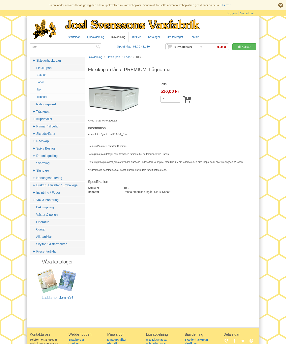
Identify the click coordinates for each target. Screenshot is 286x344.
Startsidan (74, 37)
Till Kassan (244, 46)
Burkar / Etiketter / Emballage (55, 185)
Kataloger (154, 37)
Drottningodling (45, 155)
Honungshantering (47, 178)
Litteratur (42, 222)
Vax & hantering (46, 200)
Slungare (41, 170)
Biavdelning (118, 37)
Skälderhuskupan (47, 60)
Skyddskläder (44, 133)
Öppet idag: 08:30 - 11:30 (133, 46)
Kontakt (194, 37)
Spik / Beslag (44, 148)
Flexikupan (42, 68)
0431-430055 (49, 339)
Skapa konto (247, 13)
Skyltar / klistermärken (51, 244)
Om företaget (175, 37)
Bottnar (41, 74)
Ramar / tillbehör (46, 126)
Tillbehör (42, 96)
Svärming (43, 163)
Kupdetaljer (42, 119)
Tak (39, 89)
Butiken (136, 37)
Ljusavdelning (95, 37)
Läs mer (225, 5)
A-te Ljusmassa (156, 339)
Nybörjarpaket (46, 104)
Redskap (41, 141)
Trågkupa (41, 111)
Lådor (40, 82)
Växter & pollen (47, 214)
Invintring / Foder (46, 192)
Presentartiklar (45, 251)
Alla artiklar (44, 236)
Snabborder (76, 339)
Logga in (232, 13)
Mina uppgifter (116, 339)
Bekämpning (45, 207)
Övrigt (40, 229)
